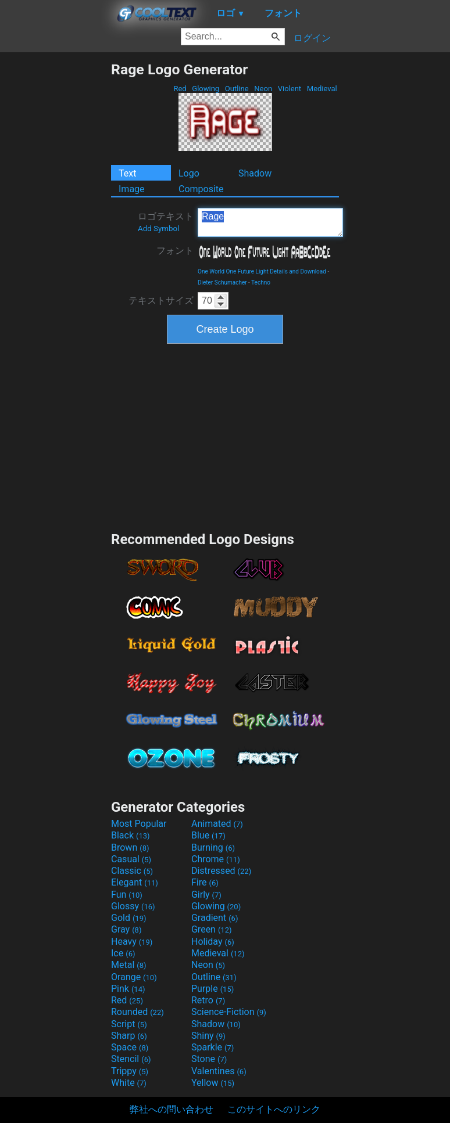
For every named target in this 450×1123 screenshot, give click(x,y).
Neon (263, 88)
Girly (206, 894)
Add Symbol (158, 228)
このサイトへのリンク (273, 1109)
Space (129, 1047)
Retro (208, 1000)
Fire (205, 882)
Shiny (208, 1035)
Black (130, 835)
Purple (212, 988)
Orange (134, 976)
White (129, 1082)
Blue (208, 835)
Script (129, 1024)
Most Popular (139, 823)
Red (180, 88)
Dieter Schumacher (222, 282)
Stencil (131, 1058)
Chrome (215, 859)
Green (211, 929)
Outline (237, 88)
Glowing (205, 88)
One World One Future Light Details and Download (262, 271)
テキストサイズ (161, 300)
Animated (217, 823)
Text (127, 173)
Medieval (322, 88)
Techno (260, 282)
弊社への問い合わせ (171, 1109)
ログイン (312, 38)
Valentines (219, 1071)
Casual (131, 859)
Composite (201, 189)
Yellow (212, 1082)
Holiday (212, 941)
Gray (126, 929)
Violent (289, 88)
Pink (128, 988)
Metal (129, 964)
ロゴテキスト (166, 222)
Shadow (255, 173)
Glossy (133, 906)
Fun (126, 894)
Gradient (214, 917)
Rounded (137, 1011)
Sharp (129, 1035)
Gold (129, 917)
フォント (175, 250)
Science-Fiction (228, 1011)
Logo (188, 173)
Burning (213, 847)
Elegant (134, 882)
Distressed (221, 870)
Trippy (129, 1071)
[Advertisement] (55, 235)
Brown (130, 847)
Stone (209, 1058)
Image (132, 189)
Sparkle (212, 1047)
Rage (270, 222)
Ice (123, 953)
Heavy (131, 941)
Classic (132, 870)
